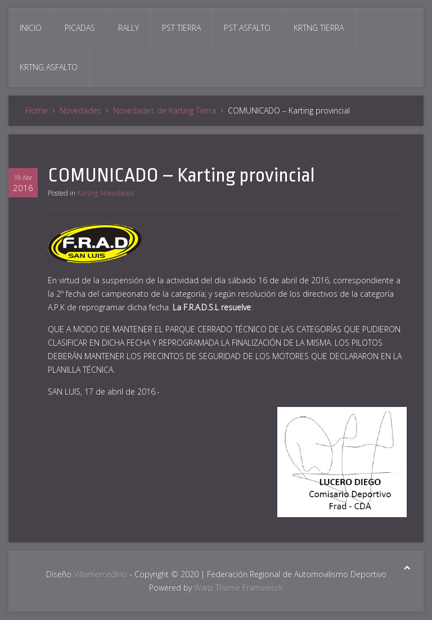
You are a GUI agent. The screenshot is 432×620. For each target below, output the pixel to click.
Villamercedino (100, 574)
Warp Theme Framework (238, 587)
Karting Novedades (105, 193)
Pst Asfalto (247, 27)
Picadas (80, 27)
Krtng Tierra (319, 27)
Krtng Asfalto (49, 67)
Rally (128, 27)
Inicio (31, 27)
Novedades (80, 110)
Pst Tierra (181, 27)
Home (36, 110)
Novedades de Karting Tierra (164, 110)
